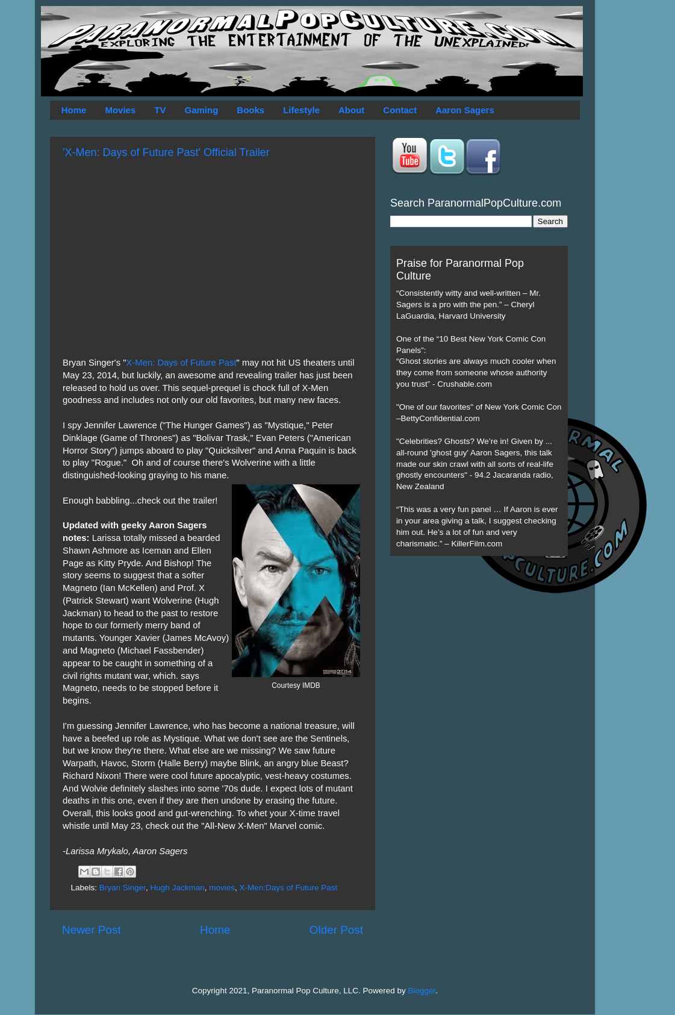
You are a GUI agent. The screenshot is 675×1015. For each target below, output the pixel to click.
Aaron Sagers (464, 110)
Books (250, 110)
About (351, 110)
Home (74, 110)
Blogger (422, 990)
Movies (120, 110)
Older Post (336, 929)
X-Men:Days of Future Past (288, 887)
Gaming (201, 110)
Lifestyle (301, 110)
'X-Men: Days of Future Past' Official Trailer (166, 152)
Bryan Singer (122, 887)
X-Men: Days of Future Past (181, 362)
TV (160, 110)
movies (222, 887)
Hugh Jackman (178, 887)
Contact (400, 110)
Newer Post (91, 929)
